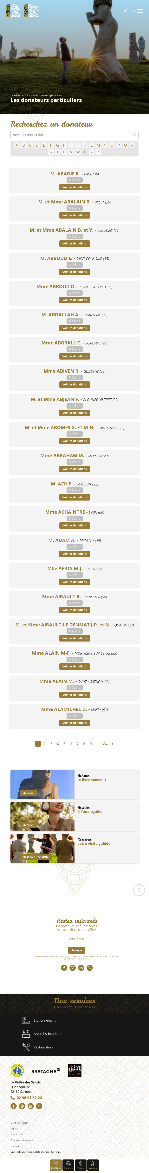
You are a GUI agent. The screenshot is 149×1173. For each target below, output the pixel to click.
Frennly (57, 1151)
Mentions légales (19, 1122)
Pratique (93, 1165)
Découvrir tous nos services (74, 1007)
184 (104, 743)
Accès (80, 1165)
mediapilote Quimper (39, 1151)
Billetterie (56, 1165)
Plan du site (16, 1134)
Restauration (37, 1047)
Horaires (68, 1165)
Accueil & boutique (41, 1034)
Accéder (28, 793)
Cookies (14, 1146)
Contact (14, 1128)
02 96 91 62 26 (29, 1097)
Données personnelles (22, 1140)
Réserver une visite (36, 857)
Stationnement (39, 1020)
